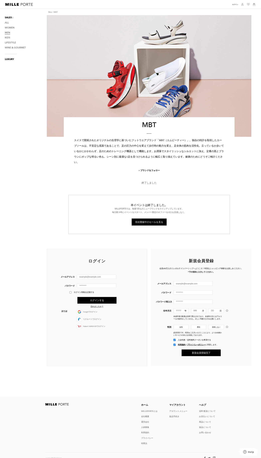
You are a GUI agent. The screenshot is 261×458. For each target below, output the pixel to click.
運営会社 (145, 422)
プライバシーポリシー (196, 344)
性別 (169, 327)
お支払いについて (207, 416)
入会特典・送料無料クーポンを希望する (194, 340)
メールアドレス (68, 277)
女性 (181, 327)
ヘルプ (202, 405)
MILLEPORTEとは (149, 411)
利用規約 (181, 344)
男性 (198, 327)
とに (198, 344)
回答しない (216, 327)
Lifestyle (10, 42)
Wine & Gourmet (15, 47)
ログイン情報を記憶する (81, 292)
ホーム (144, 405)
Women (9, 27)
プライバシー (147, 438)
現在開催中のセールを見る (149, 222)
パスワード (70, 286)
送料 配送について (207, 411)
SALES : (9, 17)
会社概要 (145, 416)
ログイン (235, 4)
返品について (205, 427)
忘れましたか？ (97, 306)
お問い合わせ (205, 432)
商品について (205, 422)
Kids (7, 37)
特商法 (144, 443)
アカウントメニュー (178, 411)
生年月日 (167, 311)
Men (7, 32)
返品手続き (174, 416)
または (64, 311)
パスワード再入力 (163, 302)
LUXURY (9, 59)
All (7, 22)
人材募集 (145, 427)
